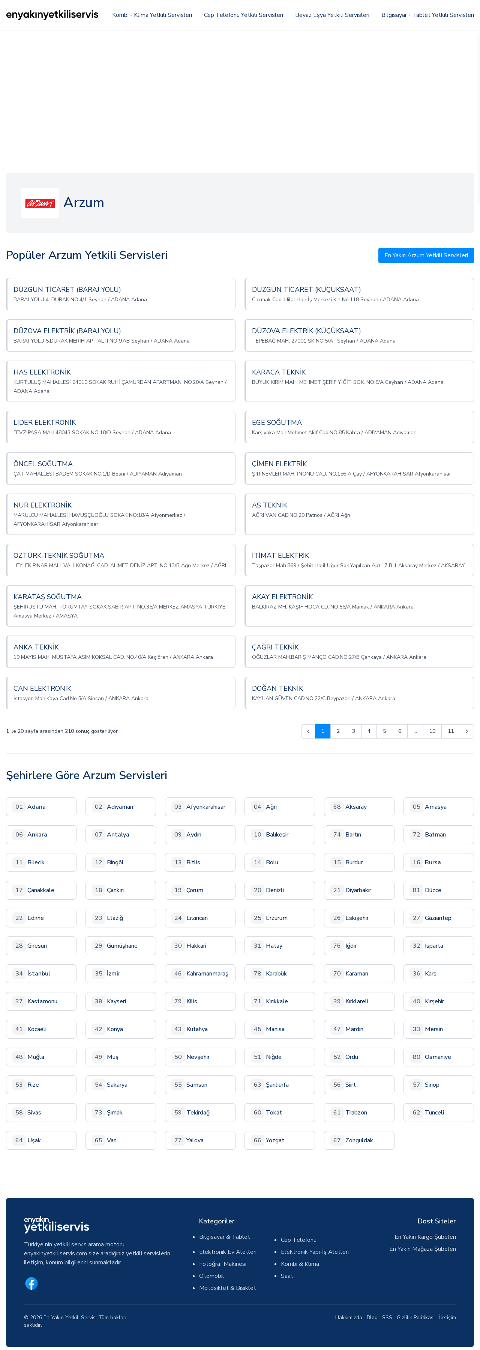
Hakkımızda (348, 1317)
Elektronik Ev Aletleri (227, 1252)
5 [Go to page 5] (384, 731)
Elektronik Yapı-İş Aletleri (315, 1252)
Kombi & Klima (300, 1264)
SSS (387, 1317)
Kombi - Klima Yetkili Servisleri (152, 15)
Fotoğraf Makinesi (222, 1264)
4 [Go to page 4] (369, 731)
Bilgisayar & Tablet (224, 1237)
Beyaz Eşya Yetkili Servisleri (332, 15)
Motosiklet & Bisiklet (227, 1288)
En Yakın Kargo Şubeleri (425, 1237)
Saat (287, 1276)
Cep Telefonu (298, 1240)
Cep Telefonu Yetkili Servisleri (243, 15)
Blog (372, 1317)
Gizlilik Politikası (416, 1317)
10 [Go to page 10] (432, 731)
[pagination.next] (467, 731)
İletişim (447, 1317)
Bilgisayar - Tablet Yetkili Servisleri (427, 15)
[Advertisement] (240, 86)
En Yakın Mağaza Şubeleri (422, 1249)
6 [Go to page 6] (399, 731)
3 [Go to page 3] (353, 731)
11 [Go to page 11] (451, 731)
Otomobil (211, 1276)
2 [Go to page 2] (338, 731)
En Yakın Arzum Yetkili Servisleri (426, 255)
